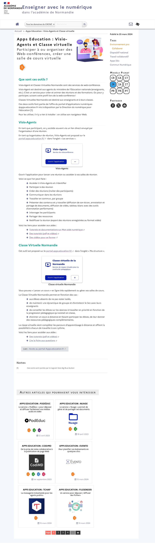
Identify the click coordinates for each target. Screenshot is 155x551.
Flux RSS (119, 533)
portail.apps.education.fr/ (31, 138)
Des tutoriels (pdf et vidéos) (43, 233)
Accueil (18, 31)
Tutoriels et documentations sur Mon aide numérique (56, 230)
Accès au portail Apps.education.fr (46, 349)
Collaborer (117, 48)
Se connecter (128, 541)
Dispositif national (119, 52)
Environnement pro (119, 44)
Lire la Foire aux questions (42, 340)
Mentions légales (56, 533)
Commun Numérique (120, 65)
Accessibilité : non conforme (96, 533)
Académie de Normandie (77, 527)
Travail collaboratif (119, 56)
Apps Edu (114, 61)
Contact (73, 533)
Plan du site (37, 533)
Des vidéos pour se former (42, 237)
